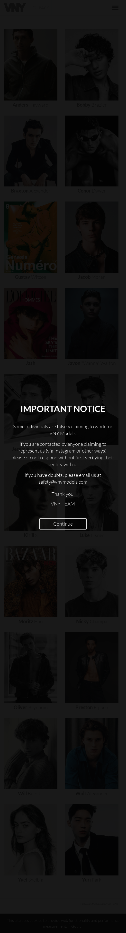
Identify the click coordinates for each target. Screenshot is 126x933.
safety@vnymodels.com (62, 482)
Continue (63, 524)
